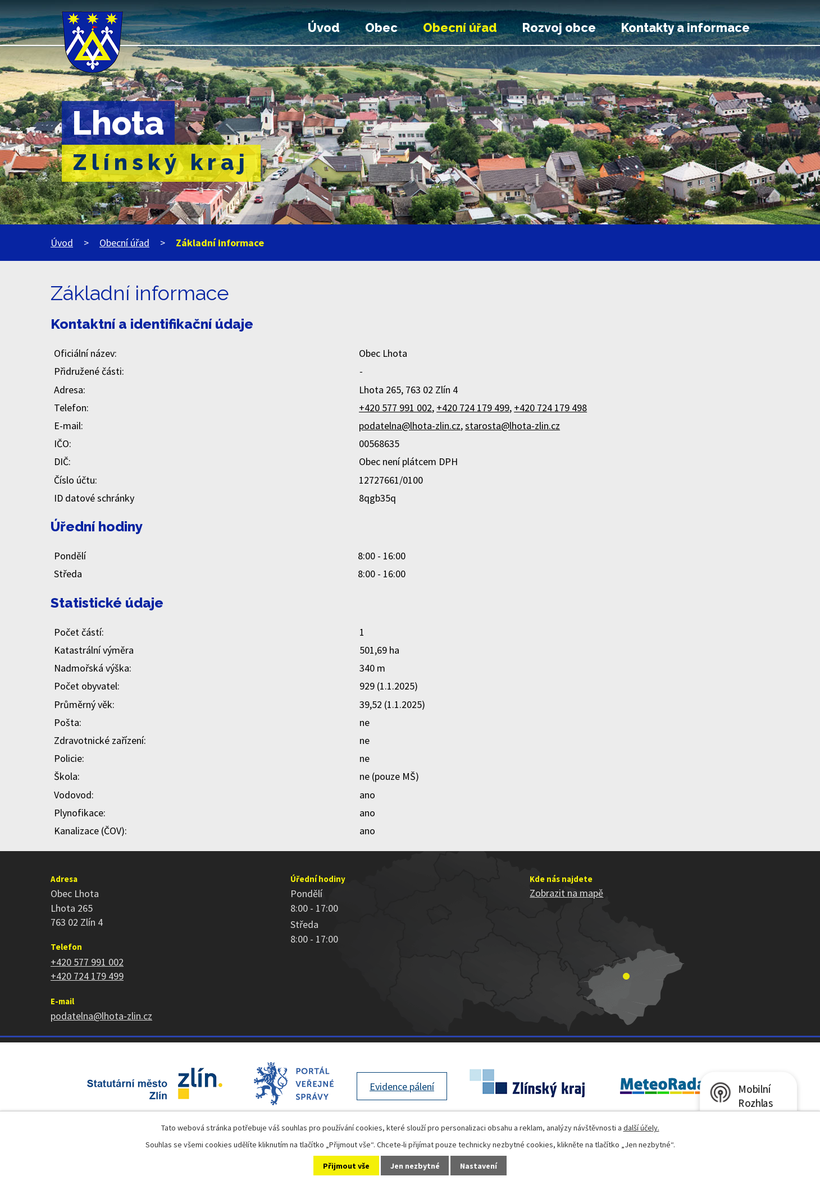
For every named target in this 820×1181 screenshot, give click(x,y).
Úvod (324, 28)
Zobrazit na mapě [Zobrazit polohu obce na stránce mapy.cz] (566, 892)
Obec (381, 28)
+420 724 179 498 (550, 407)
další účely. (641, 1128)
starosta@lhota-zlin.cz (512, 425)
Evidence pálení (402, 1086)
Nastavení (478, 1166)
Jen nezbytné (415, 1166)
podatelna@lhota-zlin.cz (410, 425)
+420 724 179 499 (472, 407)
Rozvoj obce (559, 28)
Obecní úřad (460, 28)
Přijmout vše (346, 1166)
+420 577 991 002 (395, 407)
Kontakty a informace (685, 28)
